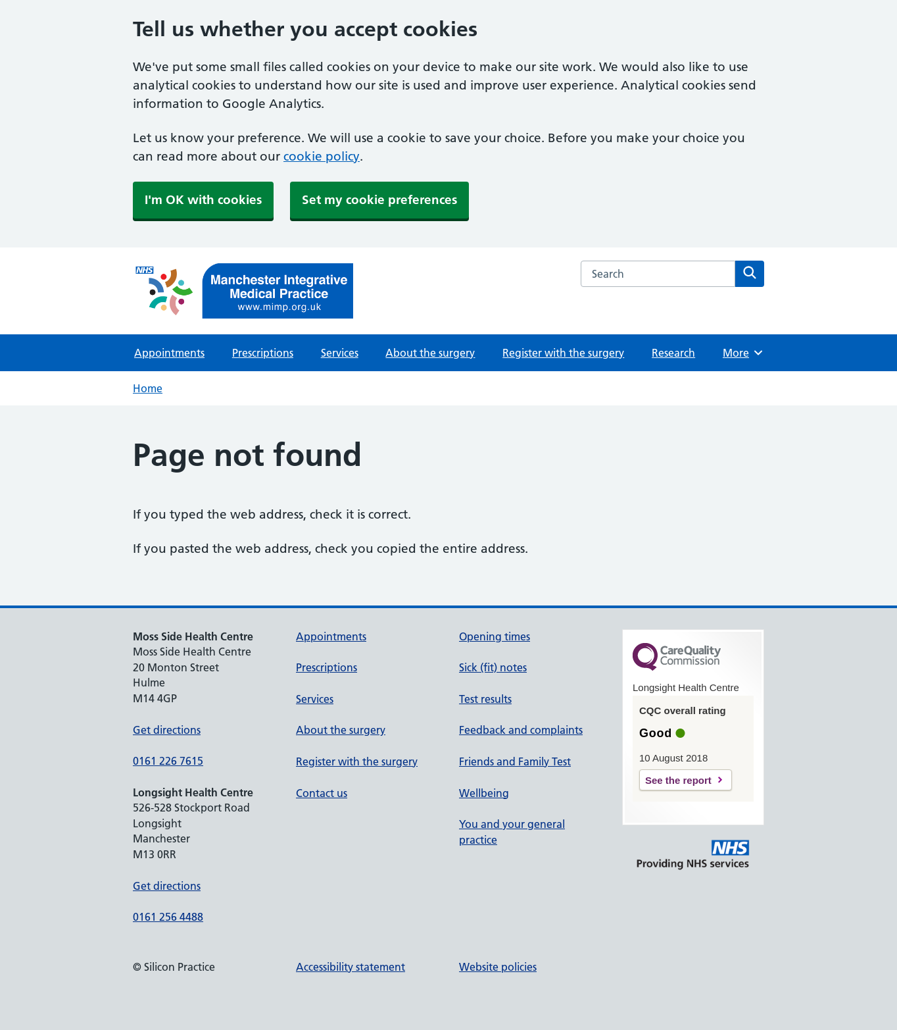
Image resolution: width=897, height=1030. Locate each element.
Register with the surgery (563, 352)
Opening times (494, 636)
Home (147, 388)
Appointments (169, 352)
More (743, 353)
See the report (678, 780)
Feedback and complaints (521, 729)
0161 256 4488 (168, 916)
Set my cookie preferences (379, 199)
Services (339, 352)
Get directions (167, 729)
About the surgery (430, 352)
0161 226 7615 (168, 760)
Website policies (498, 966)
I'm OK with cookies (203, 199)
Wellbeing (484, 793)
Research (673, 352)
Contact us (321, 793)
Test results (485, 699)
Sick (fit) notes (493, 667)
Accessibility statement (350, 966)
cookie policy (321, 156)
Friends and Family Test (515, 761)
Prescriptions (262, 352)
